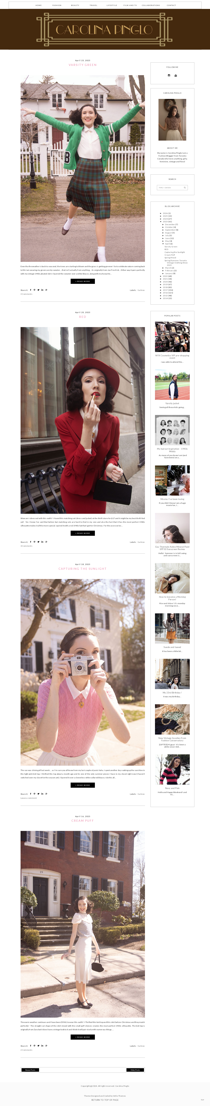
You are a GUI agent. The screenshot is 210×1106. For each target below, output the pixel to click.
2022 (165, 276)
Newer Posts (30, 1070)
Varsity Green (83, 65)
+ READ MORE (82, 281)
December (170, 224)
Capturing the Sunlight (83, 568)
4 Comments (27, 546)
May (167, 241)
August (168, 233)
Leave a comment (29, 798)
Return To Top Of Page (105, 1100)
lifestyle (112, 5)
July (167, 235)
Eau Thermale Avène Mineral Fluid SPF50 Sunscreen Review (172, 548)
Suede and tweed (172, 647)
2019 (165, 284)
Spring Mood (170, 257)
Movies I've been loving (172, 499)
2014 (165, 298)
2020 (165, 281)
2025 (165, 216)
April (167, 244)
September (170, 230)
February (169, 270)
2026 (165, 213)
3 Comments (27, 294)
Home (39, 5)
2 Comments (27, 1050)
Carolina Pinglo (122, 1086)
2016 (165, 292)
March (168, 268)
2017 (165, 290)
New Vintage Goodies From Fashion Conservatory (172, 739)
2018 (165, 287)
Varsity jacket (172, 403)
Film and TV (130, 5)
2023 (165, 221)
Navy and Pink (172, 788)
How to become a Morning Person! (172, 598)
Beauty (75, 5)
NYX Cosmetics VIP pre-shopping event (172, 356)
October (169, 227)
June (167, 238)
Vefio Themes (119, 1096)
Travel (93, 5)
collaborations (151, 5)
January (169, 273)
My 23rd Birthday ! (172, 692)
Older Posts (135, 1070)
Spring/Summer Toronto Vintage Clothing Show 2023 (176, 262)
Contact (171, 5)
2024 (165, 219)
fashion (57, 5)
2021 (165, 279)
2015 (165, 295)
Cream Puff (82, 820)
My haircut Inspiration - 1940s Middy (172, 450)
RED (82, 316)
